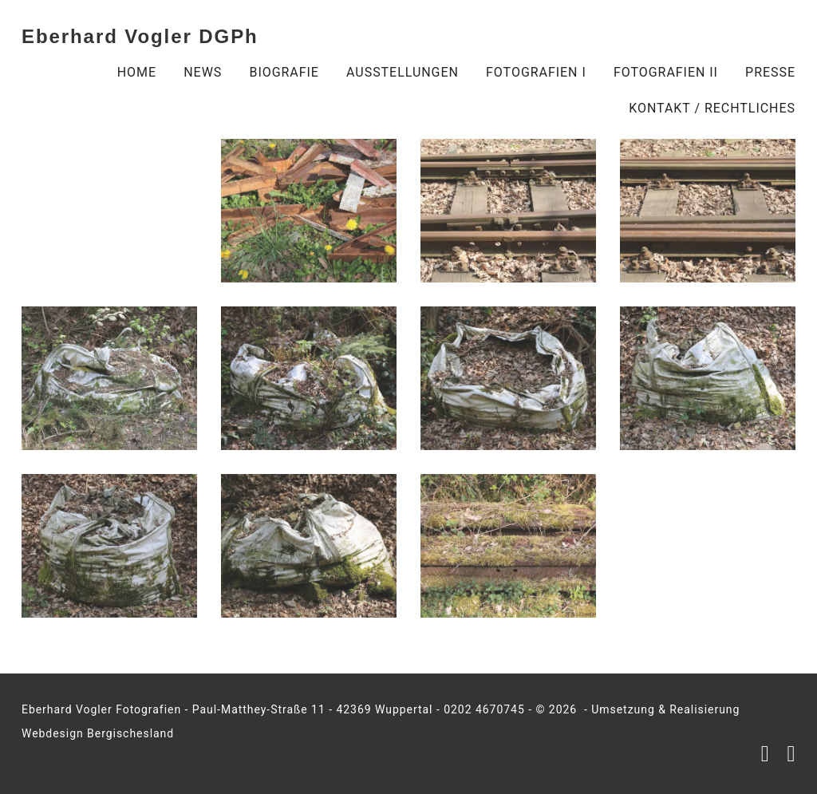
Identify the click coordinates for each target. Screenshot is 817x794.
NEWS (203, 72)
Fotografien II (666, 72)
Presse (770, 72)
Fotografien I (536, 72)
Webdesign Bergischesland (98, 733)
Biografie (283, 72)
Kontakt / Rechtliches (712, 108)
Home (136, 72)
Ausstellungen (402, 72)
